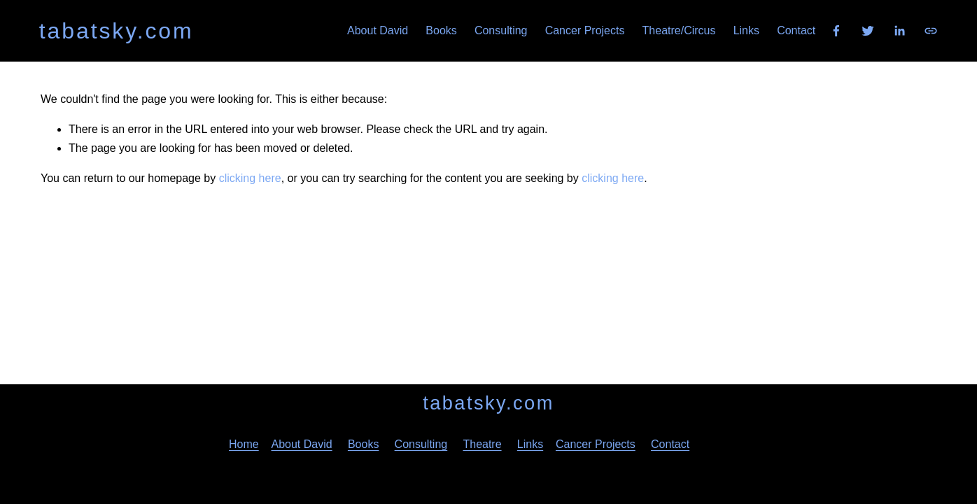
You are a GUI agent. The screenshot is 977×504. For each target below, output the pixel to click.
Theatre (482, 444)
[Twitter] (868, 31)
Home (244, 444)
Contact (796, 30)
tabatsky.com (116, 30)
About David (377, 30)
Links (746, 30)
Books (441, 30)
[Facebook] (836, 31)
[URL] (931, 31)
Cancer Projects (585, 30)
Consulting (501, 30)
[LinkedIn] (899, 31)
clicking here (250, 178)
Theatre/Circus (679, 30)
